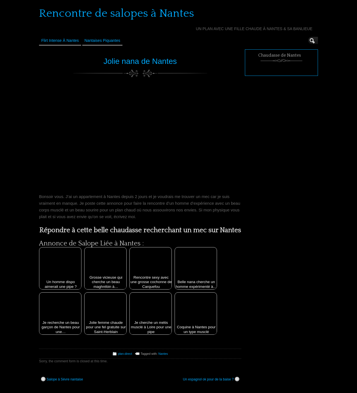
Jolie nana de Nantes (140, 61)
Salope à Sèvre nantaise (62, 379)
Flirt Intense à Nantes (60, 40)
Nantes (163, 353)
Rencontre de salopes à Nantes (116, 13)
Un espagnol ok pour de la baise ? (211, 379)
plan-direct (125, 353)
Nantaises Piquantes (102, 40)
